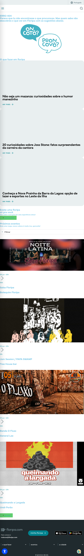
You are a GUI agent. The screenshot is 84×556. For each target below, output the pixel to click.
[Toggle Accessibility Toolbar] (5, 551)
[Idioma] (77, 2)
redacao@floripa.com (9, 537)
